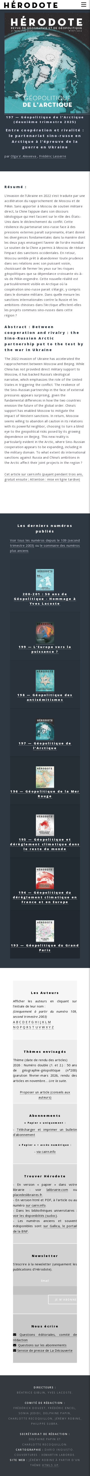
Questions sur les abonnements (42, 1345)
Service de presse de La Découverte (45, 1350)
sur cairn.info (36, 1205)
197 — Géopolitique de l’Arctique (45, 743)
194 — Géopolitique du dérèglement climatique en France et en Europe (45, 895)
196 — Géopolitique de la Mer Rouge (45, 791)
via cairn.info (46, 1151)
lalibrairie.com (57, 1189)
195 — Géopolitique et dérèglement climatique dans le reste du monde (45, 841)
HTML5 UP (50, 1465)
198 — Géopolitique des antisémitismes (45, 695)
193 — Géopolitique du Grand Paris (45, 945)
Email (45, 1281)
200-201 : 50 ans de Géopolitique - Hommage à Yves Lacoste (45, 596)
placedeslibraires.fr (27, 1195)
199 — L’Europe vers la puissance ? (45, 647)
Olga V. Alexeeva (24, 156)
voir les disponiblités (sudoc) (35, 1215)
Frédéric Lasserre (52, 156)
